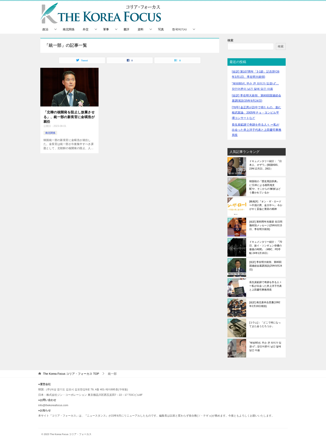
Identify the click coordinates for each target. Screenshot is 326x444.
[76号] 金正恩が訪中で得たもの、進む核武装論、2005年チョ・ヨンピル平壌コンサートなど (256, 112)
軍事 (106, 29)
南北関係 (68, 29)
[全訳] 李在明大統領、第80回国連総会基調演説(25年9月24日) (265, 266)
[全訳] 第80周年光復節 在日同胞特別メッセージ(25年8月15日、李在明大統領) (265, 225)
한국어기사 (179, 29)
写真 (161, 29)
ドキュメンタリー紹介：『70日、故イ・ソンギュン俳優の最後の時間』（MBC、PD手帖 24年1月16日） (265, 247)
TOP (71, 373)
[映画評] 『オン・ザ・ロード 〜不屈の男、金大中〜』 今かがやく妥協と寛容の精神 (265, 205)
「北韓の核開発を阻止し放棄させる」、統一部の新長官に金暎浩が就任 (69, 116)
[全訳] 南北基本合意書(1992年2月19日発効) (264, 304)
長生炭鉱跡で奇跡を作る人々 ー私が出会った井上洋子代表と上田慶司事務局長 (256, 130)
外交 (86, 29)
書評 (126, 29)
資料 (140, 29)
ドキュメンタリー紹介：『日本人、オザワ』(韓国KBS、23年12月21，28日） (265, 165)
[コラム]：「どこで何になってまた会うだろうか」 (265, 324)
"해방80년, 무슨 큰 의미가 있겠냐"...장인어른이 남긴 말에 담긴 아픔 (265, 346)
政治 (45, 29)
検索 (230, 40)
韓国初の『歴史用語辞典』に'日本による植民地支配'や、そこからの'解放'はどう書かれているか (265, 187)
